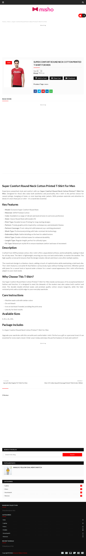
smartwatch (43, 492)
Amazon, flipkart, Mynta (20, 553)
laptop (43, 486)
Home (4, 21)
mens (9, 21)
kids (43, 520)
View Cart (56, 78)
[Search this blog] (33, 454)
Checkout (70, 78)
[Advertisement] (43, 41)
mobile (43, 530)
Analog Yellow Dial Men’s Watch (27, 467)
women (43, 496)
